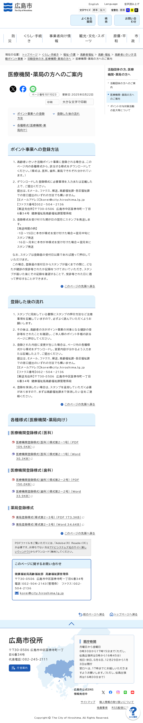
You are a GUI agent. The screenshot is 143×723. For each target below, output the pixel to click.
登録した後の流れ (68, 113)
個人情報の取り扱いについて (116, 702)
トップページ (30, 54)
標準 (95, 10)
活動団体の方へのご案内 (123, 85)
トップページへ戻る (126, 614)
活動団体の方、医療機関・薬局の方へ (49, 59)
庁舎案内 (22, 668)
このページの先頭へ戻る (80, 286)
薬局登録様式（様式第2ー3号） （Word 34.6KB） (50, 524)
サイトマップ (88, 702)
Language (111, 4)
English (94, 4)
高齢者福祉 (87, 54)
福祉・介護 (69, 54)
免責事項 (102, 707)
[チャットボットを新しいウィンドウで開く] (133, 719)
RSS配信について (123, 707)
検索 (106, 20)
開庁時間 (90, 641)
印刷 (49, 102)
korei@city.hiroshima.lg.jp (42, 593)
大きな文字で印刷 (74, 102)
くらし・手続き (50, 54)
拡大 (102, 10)
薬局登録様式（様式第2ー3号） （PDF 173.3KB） (50, 517)
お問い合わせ (131, 20)
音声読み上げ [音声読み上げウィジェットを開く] (131, 4)
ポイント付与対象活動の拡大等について (122, 108)
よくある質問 (86, 20)
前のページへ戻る (94, 614)
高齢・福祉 (104, 54)
